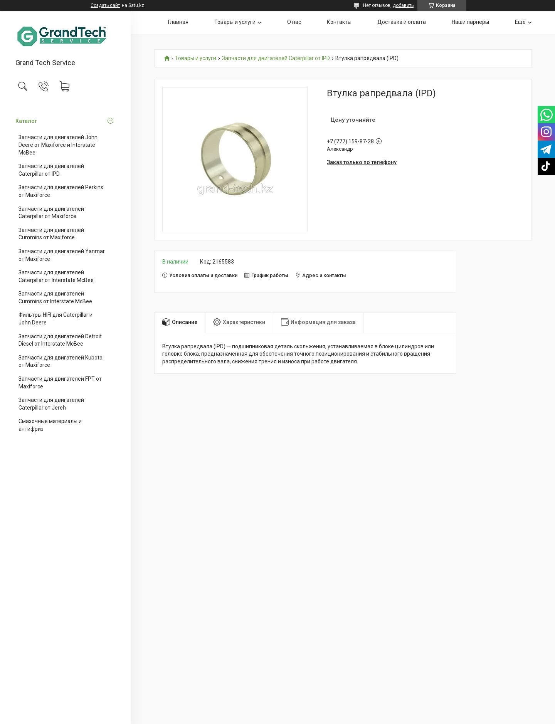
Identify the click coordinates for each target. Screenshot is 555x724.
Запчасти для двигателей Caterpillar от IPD (51, 170)
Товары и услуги (235, 22)
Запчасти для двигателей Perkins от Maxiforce (60, 191)
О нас (294, 22)
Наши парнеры (470, 22)
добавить (403, 5)
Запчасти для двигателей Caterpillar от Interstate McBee (56, 276)
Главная (178, 22)
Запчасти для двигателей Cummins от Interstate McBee (55, 297)
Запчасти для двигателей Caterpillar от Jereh (51, 404)
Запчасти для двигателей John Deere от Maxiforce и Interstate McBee (58, 144)
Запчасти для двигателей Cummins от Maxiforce (51, 234)
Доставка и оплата (401, 22)
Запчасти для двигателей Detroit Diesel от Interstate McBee (60, 340)
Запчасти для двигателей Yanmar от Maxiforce (61, 255)
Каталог (26, 121)
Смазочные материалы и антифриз (50, 425)
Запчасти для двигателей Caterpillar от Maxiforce (51, 213)
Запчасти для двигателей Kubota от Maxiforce (60, 361)
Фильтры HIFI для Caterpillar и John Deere (55, 319)
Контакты (339, 22)
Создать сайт (105, 5)
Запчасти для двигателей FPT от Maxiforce (60, 383)
